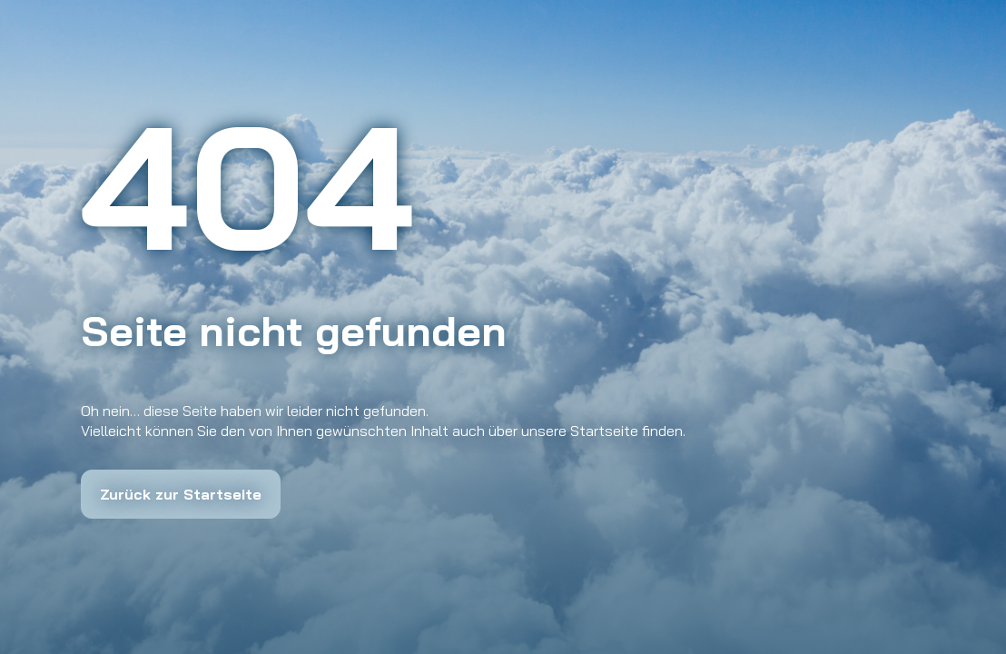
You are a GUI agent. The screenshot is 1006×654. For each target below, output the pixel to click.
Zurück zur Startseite (180, 494)
